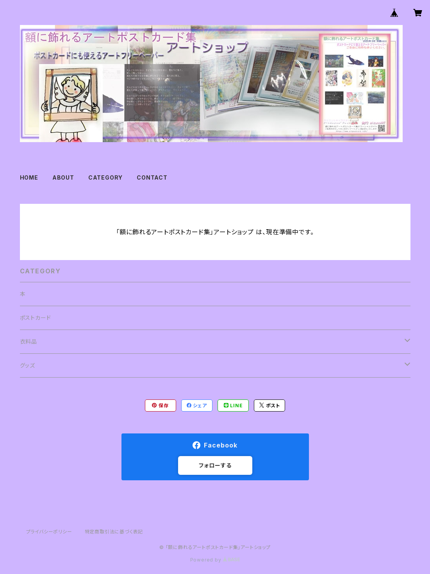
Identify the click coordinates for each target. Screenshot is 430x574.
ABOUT (63, 177)
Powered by (215, 560)
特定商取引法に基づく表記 (114, 532)
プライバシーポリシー (49, 532)
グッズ (27, 365)
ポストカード (35, 317)
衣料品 (28, 341)
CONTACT (152, 177)
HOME (29, 177)
